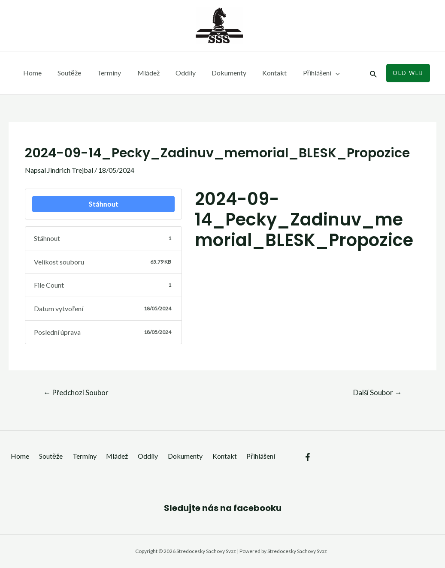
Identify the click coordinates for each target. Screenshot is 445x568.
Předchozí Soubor (76, 392)
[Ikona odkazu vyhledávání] (374, 73)
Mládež (140, 73)
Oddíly (175, 73)
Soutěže (66, 73)
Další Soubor (377, 392)
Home (31, 73)
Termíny (103, 73)
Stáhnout (103, 204)
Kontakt (260, 73)
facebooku (257, 508)
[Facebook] (308, 451)
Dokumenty (216, 73)
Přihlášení (304, 72)
